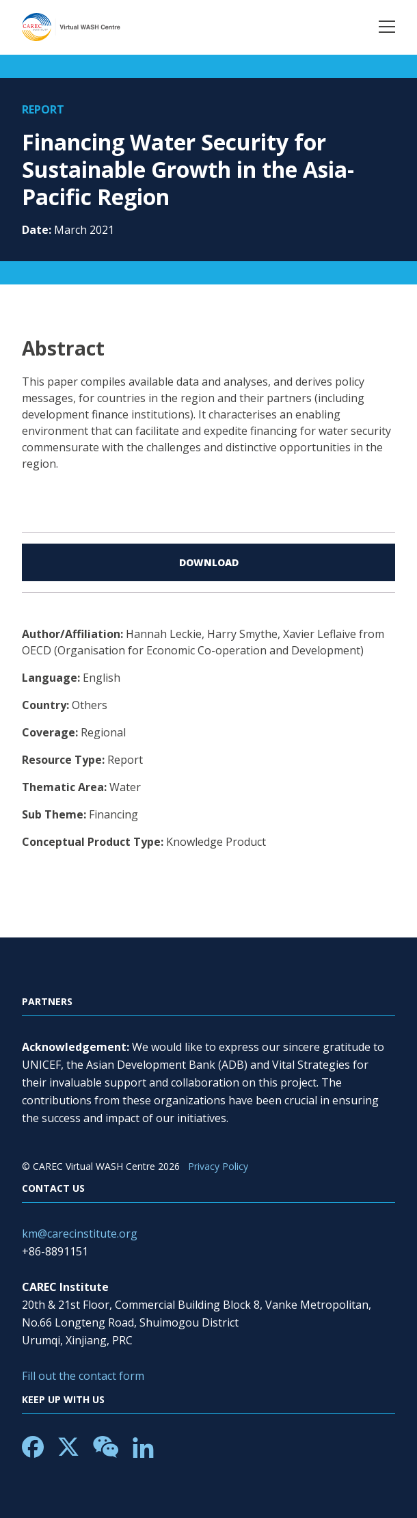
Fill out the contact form (83, 1375)
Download (209, 562)
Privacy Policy (218, 1166)
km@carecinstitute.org (79, 1233)
